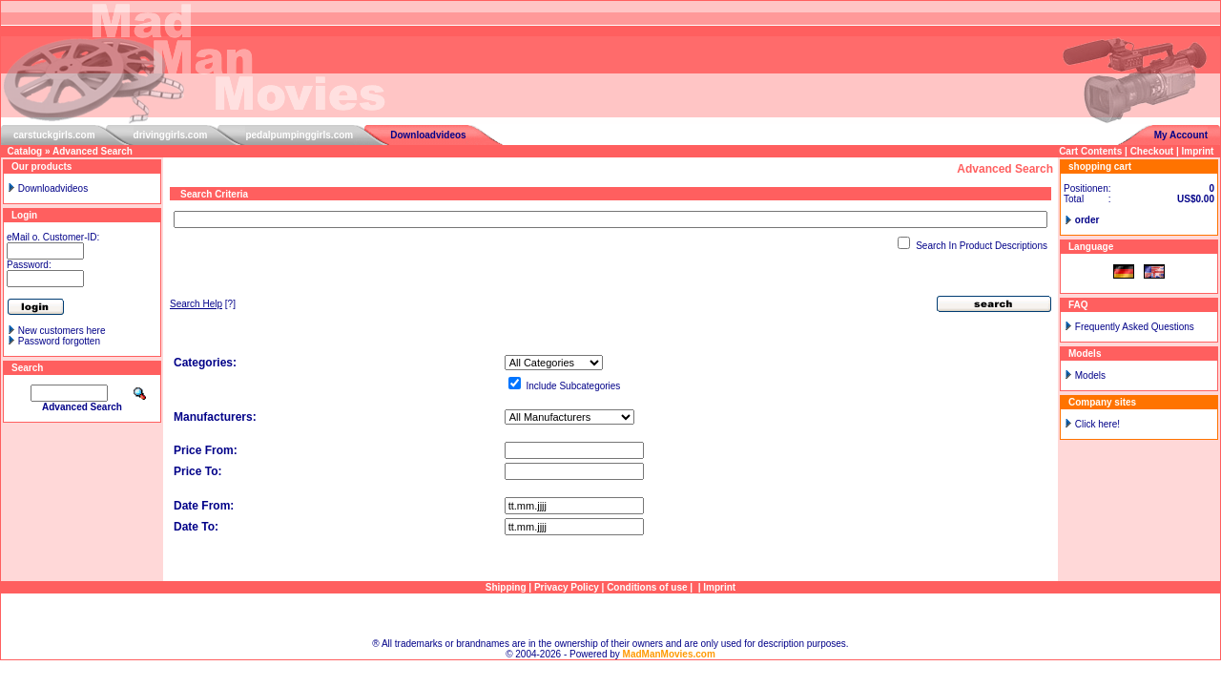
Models (1090, 375)
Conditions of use (647, 587)
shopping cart (1099, 166)
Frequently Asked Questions (1134, 327)
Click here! (1097, 424)
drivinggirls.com (171, 135)
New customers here (62, 330)
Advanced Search (92, 151)
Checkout (1152, 151)
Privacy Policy (566, 587)
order (1087, 220)
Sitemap (611, 616)
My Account (1181, 135)
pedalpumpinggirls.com (299, 135)
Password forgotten (59, 341)
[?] (203, 304)
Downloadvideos (428, 135)
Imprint (1198, 151)
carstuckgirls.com (54, 135)
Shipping (506, 587)
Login (24, 215)
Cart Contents (1090, 151)
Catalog (25, 151)
